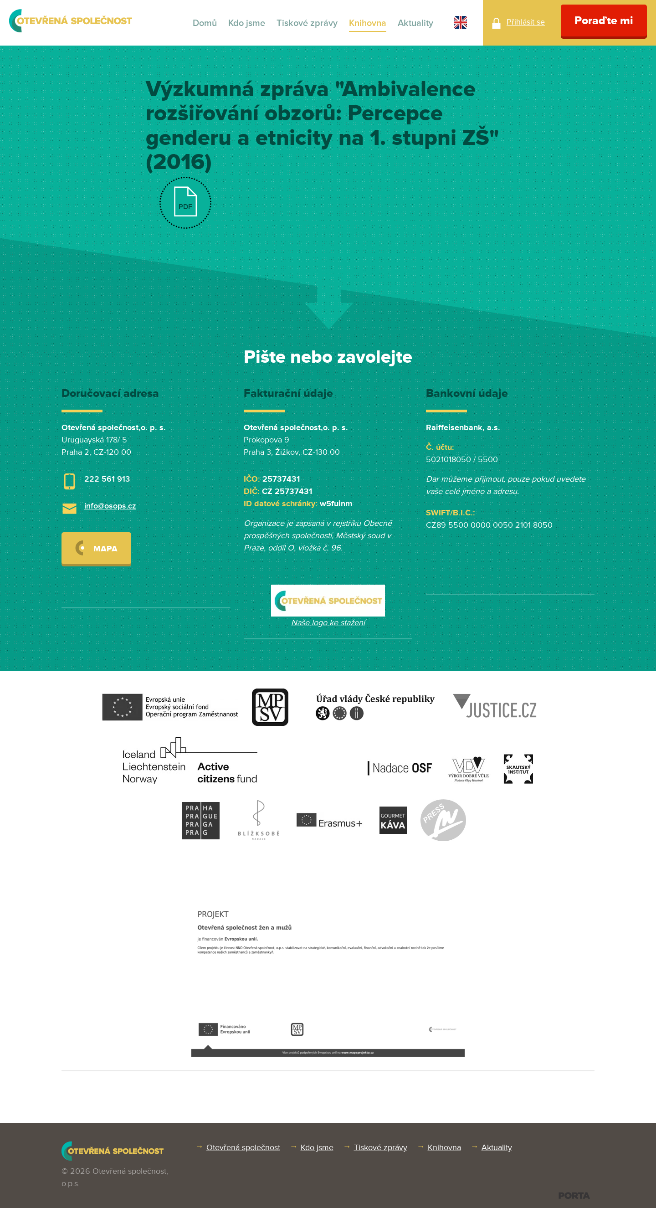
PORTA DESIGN (574, 1195)
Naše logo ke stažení (328, 622)
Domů (205, 23)
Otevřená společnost (243, 1147)
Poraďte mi (603, 21)
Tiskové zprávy (307, 23)
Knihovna (367, 23)
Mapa (96, 547)
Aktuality (415, 23)
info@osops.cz (110, 506)
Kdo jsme (246, 23)
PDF (185, 206)
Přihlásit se (526, 22)
